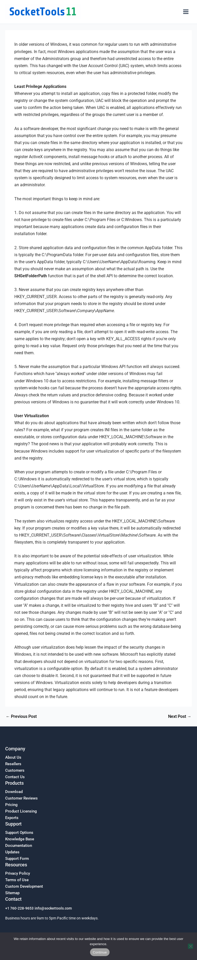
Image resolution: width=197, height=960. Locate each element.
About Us (13, 757)
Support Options (19, 832)
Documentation (18, 845)
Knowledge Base (19, 839)
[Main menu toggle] (186, 12)
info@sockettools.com (53, 908)
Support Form (17, 858)
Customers (14, 770)
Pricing (11, 804)
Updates (12, 852)
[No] (190, 946)
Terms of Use (17, 880)
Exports (11, 817)
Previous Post (21, 716)
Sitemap (12, 893)
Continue (100, 952)
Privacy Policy (17, 873)
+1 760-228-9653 (19, 908)
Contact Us (15, 777)
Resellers (13, 764)
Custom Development (24, 886)
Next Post (179, 716)
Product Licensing (21, 811)
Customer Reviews (21, 798)
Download (14, 791)
